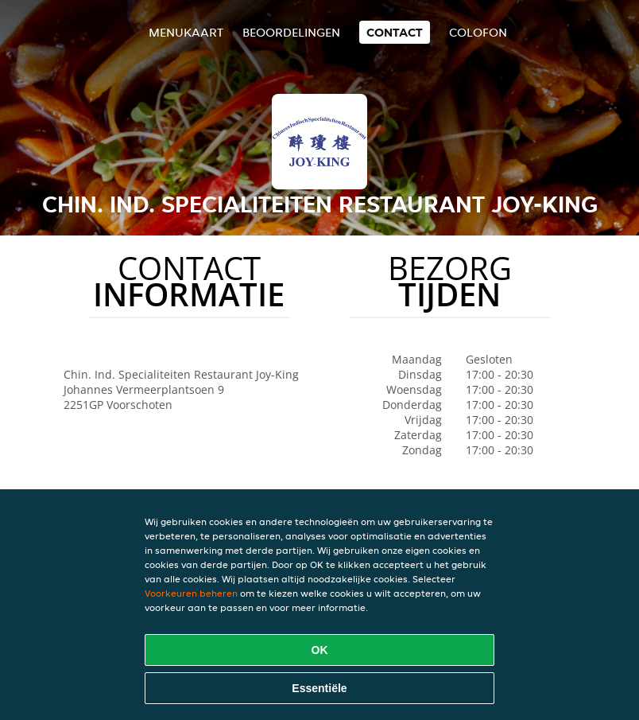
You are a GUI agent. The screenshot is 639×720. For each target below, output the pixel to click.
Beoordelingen (291, 32)
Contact (394, 32)
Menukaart (186, 32)
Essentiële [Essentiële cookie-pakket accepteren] (319, 688)
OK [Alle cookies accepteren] (320, 650)
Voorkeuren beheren (191, 593)
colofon (478, 32)
